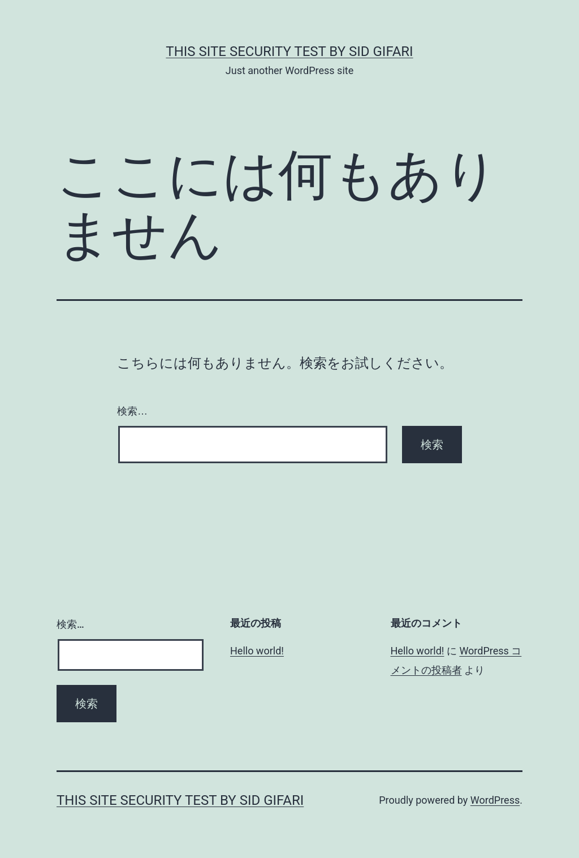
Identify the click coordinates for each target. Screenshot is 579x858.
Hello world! (257, 651)
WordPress (495, 800)
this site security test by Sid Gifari (289, 51)
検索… (132, 411)
